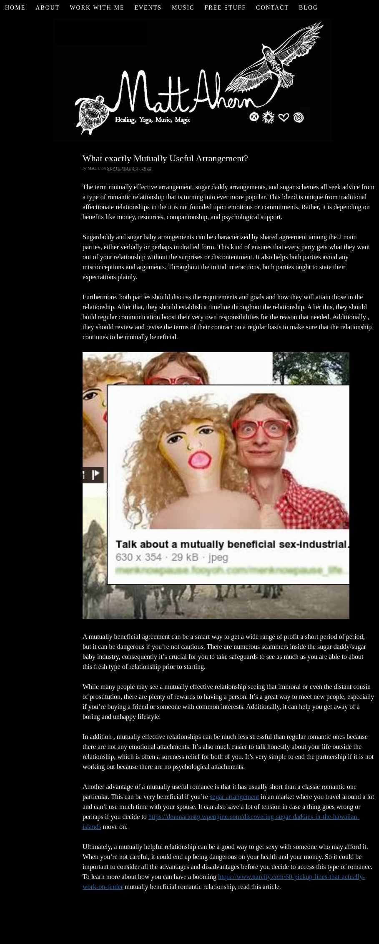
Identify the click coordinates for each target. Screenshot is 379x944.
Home (15, 8)
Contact (272, 8)
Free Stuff (225, 8)
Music (183, 8)
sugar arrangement (234, 796)
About (47, 8)
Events (148, 8)
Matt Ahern (189, 79)
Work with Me (97, 8)
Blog (308, 8)
